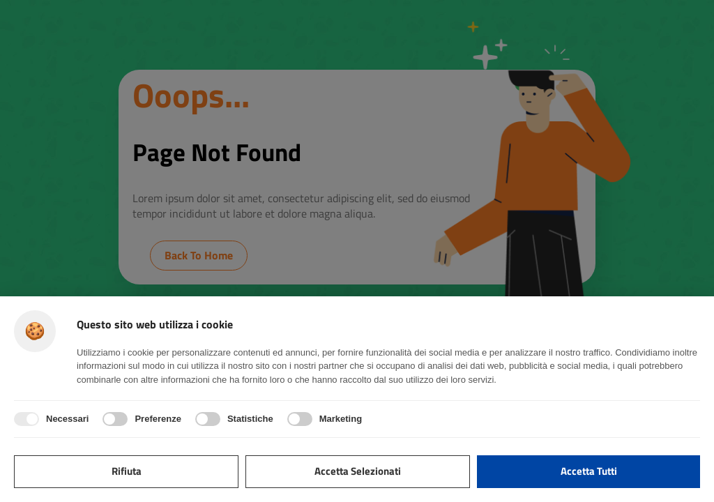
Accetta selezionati (358, 471)
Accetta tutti (588, 471)
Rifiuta (126, 471)
